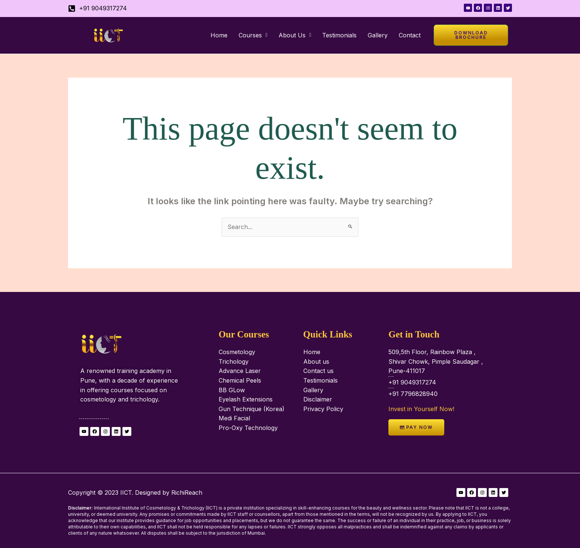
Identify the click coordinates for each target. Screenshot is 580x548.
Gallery (378, 35)
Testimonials (339, 35)
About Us (295, 35)
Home (218, 35)
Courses (253, 35)
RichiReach (186, 492)
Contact (410, 35)
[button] (253, 35)
